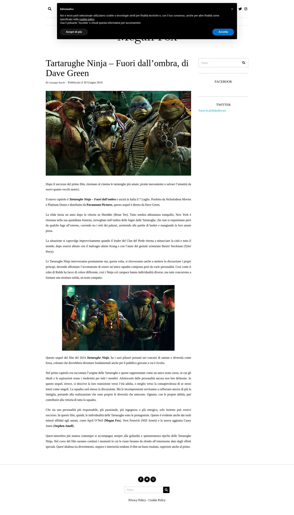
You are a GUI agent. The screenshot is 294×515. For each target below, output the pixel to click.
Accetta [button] (223, 31)
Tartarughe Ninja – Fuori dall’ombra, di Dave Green (117, 68)
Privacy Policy (137, 500)
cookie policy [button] (87, 19)
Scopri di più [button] (74, 31)
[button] (243, 62)
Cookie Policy (157, 500)
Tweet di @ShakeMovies (212, 110)
